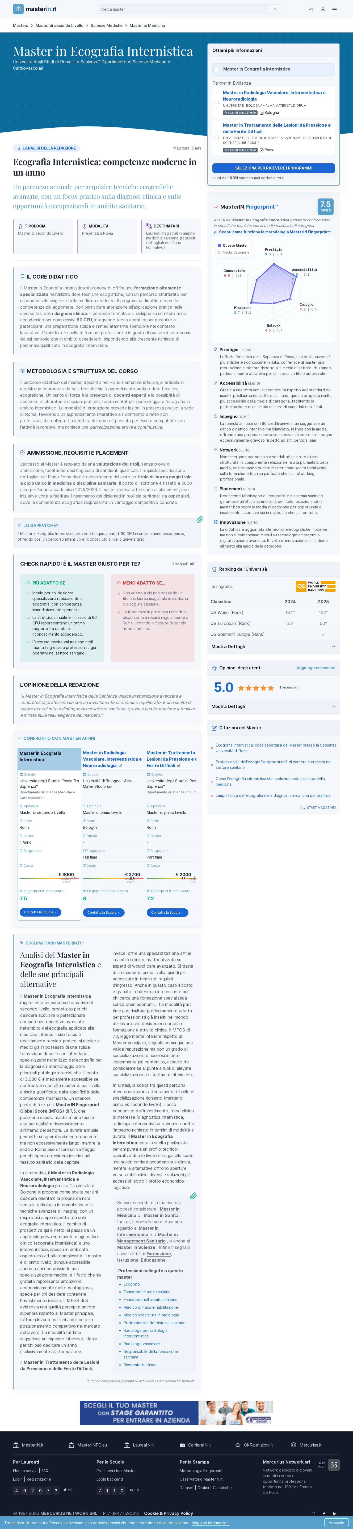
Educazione (153, 1260)
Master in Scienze (136, 1247)
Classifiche (222, 1487)
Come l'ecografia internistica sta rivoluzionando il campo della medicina (270, 781)
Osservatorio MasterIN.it (201, 1479)
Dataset (187, 1487)
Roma (269, 149)
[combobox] (184, 9)
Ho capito (336, 1522)
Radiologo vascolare (142, 1343)
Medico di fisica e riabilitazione (151, 1307)
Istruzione (127, 1260)
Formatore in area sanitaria (147, 1292)
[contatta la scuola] (176, 1413)
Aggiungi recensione (316, 667)
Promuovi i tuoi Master (116, 1470)
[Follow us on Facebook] (324, 1513)
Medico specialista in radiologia (151, 1315)
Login (18, 1479)
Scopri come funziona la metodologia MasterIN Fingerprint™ (272, 232)
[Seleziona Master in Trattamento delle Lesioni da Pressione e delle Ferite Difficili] (217, 138)
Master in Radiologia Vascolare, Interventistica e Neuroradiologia (112, 759)
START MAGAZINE (321, 808)
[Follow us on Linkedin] (334, 1513)
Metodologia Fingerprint (201, 1470)
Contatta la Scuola (40, 912)
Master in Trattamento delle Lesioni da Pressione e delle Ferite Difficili (176, 759)
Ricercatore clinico (140, 1364)
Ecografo (132, 1284)
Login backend (109, 1479)
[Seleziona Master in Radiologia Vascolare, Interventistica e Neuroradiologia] (217, 103)
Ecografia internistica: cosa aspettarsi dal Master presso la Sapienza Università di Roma (276, 748)
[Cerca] (275, 9)
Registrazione (39, 1479)
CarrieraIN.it (199, 1445)
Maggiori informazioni (210, 1522)
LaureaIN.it (143, 1445)
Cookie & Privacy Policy (168, 1513)
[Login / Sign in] (323, 9)
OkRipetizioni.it (258, 1445)
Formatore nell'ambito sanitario (151, 1299)
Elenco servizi (25, 1470)
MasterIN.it (33, 1445)
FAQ (45, 1470)
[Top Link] (334, 9)
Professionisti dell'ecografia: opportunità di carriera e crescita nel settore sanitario (273, 765)
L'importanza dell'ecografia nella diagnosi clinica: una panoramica (273, 795)
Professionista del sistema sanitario (155, 1322)
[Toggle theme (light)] (311, 9)
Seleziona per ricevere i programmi (273, 168)
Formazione (158, 1253)
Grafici (203, 1487)
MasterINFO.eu (92, 1445)
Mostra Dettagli (228, 646)
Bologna (271, 112)
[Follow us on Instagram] (313, 1513)
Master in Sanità (161, 1215)
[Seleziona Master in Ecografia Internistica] (217, 70)
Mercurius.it (311, 1445)
